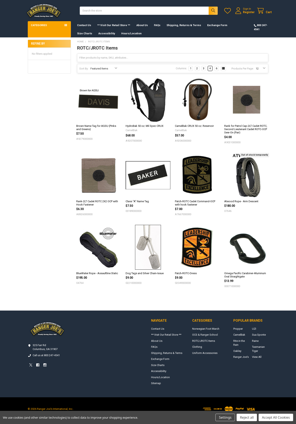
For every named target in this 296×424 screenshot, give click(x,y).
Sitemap (156, 386)
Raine (255, 344)
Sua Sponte (259, 338)
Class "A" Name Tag (137, 204)
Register (245, 13)
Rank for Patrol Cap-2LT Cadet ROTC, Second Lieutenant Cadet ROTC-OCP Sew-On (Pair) (245, 133)
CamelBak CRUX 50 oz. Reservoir (194, 129)
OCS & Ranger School (205, 338)
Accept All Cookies (276, 417)
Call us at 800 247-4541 (46, 358)
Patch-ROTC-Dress (186, 276)
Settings (225, 417)
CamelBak (239, 338)
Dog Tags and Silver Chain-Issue (145, 276)
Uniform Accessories (204, 356)
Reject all (247, 417)
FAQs (157, 28)
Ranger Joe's (241, 360)
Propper (238, 332)
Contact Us (84, 28)
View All (256, 360)
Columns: (181, 71)
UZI (254, 332)
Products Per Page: (242, 72)
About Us (142, 28)
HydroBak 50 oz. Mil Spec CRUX (144, 129)
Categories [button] (39, 28)
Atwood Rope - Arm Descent (241, 204)
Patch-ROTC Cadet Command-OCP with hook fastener (195, 206)
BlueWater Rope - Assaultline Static (97, 276)
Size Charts (84, 36)
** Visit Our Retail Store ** (113, 28)
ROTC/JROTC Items (203, 344)
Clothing (197, 350)
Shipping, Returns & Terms (183, 28)
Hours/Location (131, 36)
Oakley (237, 354)
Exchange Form (217, 28)
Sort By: (83, 72)
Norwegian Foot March (205, 332)
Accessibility (106, 36)
